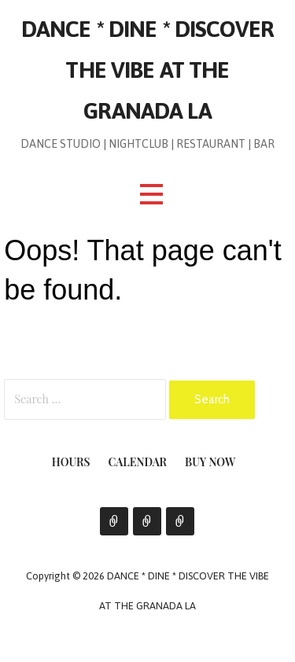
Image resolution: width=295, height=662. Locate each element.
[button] (151, 194)
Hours (71, 461)
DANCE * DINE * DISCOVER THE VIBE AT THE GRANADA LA (147, 69)
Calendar (138, 461)
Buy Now (210, 461)
